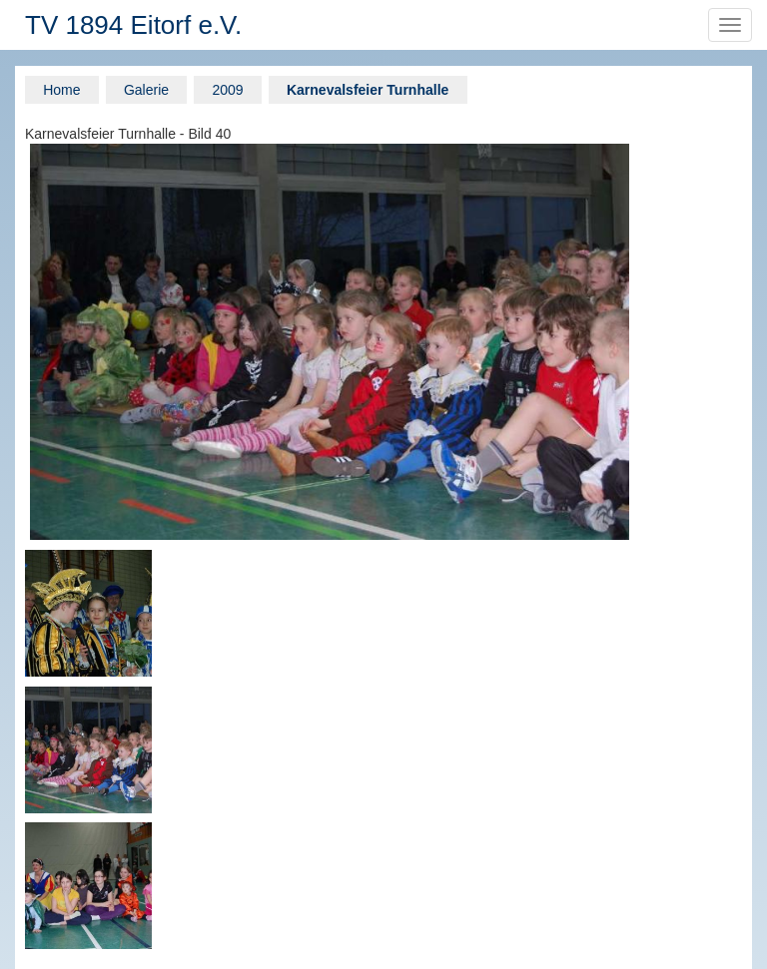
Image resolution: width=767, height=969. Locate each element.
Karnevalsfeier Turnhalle (367, 90)
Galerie (146, 90)
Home (61, 90)
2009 (227, 90)
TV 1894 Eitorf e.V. (133, 25)
